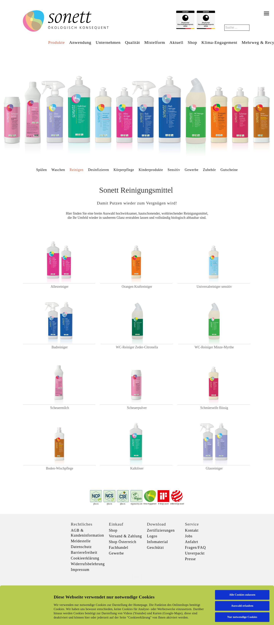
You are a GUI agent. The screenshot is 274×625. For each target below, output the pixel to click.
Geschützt (155, 547)
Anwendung (80, 42)
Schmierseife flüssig (214, 408)
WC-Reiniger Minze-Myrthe (214, 347)
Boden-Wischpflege (59, 468)
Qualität (132, 42)
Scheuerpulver (137, 408)
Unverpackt (195, 553)
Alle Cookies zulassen (242, 568)
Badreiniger (60, 347)
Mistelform (154, 42)
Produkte (56, 42)
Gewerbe (191, 170)
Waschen (58, 170)
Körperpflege (124, 170)
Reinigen (77, 170)
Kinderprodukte (151, 170)
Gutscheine (229, 170)
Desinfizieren (98, 170)
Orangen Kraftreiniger (137, 286)
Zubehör (209, 170)
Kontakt (191, 530)
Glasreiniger (214, 468)
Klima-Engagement (219, 42)
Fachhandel (118, 547)
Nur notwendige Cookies (242, 590)
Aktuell (176, 42)
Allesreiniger (59, 286)
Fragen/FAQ (195, 547)
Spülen (41, 170)
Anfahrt (191, 542)
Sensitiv (174, 170)
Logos (152, 536)
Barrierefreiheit (84, 552)
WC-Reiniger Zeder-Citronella (137, 347)
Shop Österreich (122, 542)
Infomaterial (157, 542)
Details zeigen (196, 617)
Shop (192, 42)
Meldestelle (81, 541)
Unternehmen (108, 42)
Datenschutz (81, 547)
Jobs (189, 536)
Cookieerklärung (85, 558)
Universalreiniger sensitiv (214, 286)
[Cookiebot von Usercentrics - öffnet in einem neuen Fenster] (24, 617)
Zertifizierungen (161, 530)
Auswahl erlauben (242, 579)
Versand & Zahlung (125, 536)
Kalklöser (136, 468)
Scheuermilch (59, 408)
